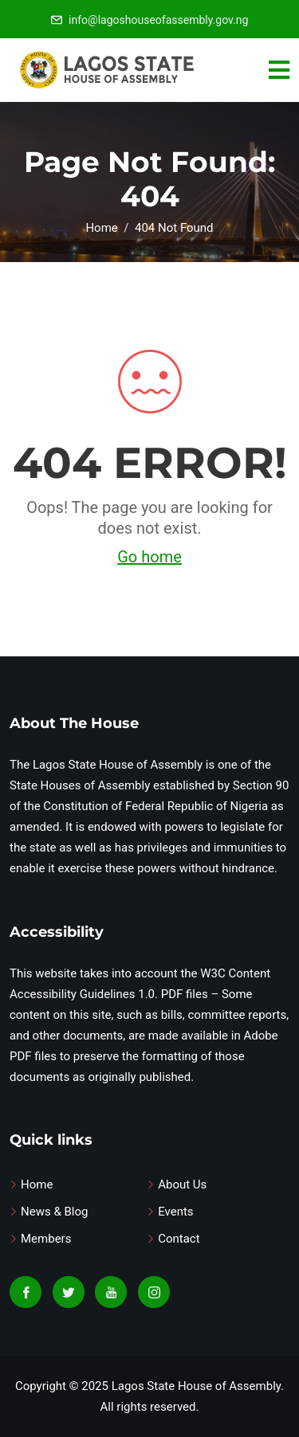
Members (46, 1238)
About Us (182, 1184)
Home (37, 1184)
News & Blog (54, 1211)
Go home (149, 556)
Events (175, 1211)
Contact (178, 1238)
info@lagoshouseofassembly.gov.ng (158, 20)
